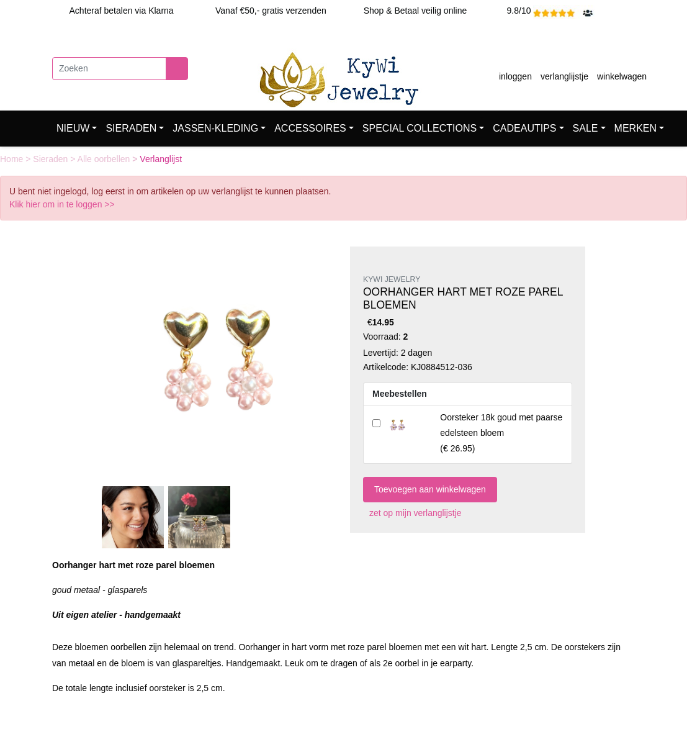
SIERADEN (131, 128)
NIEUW (72, 128)
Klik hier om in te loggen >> (62, 204)
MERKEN (635, 128)
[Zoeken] (109, 68)
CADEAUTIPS (524, 128)
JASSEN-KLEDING (215, 128)
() (501, 432)
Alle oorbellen (105, 159)
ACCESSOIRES (310, 128)
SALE (585, 128)
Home (12, 159)
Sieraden (51, 159)
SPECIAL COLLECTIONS (419, 128)
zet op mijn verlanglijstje (412, 513)
